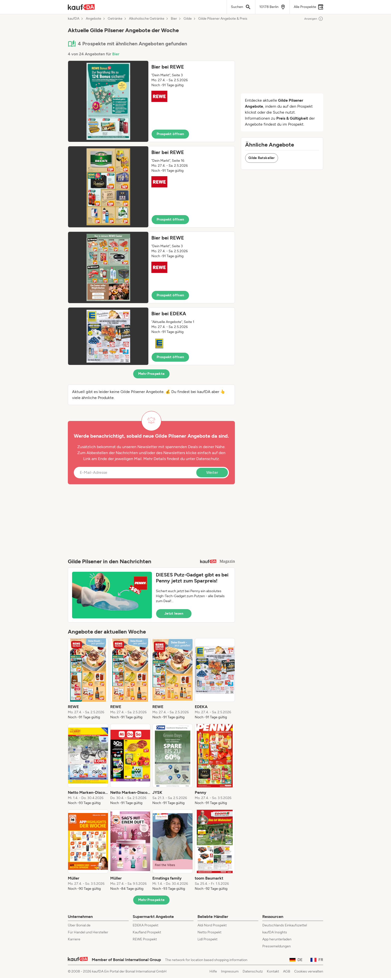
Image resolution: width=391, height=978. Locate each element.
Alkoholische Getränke (146, 18)
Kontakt (273, 971)
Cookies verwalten (308, 971)
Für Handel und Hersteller (88, 932)
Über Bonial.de (79, 925)
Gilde (188, 18)
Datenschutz (207, 458)
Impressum (230, 971)
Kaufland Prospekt (147, 932)
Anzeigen (313, 18)
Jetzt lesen (173, 613)
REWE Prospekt (145, 939)
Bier (174, 18)
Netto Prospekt (209, 932)
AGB (286, 971)
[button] (151, 101)
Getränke (115, 18)
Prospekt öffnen (170, 134)
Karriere (74, 939)
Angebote (93, 18)
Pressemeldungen (276, 946)
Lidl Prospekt (207, 939)
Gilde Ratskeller (261, 158)
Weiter (212, 472)
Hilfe (213, 971)
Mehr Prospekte (151, 374)
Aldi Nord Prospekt (212, 925)
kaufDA (73, 18)
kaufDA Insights (274, 932)
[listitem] (88, 679)
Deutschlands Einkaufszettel (284, 925)
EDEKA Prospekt (145, 925)
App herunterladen (277, 939)
